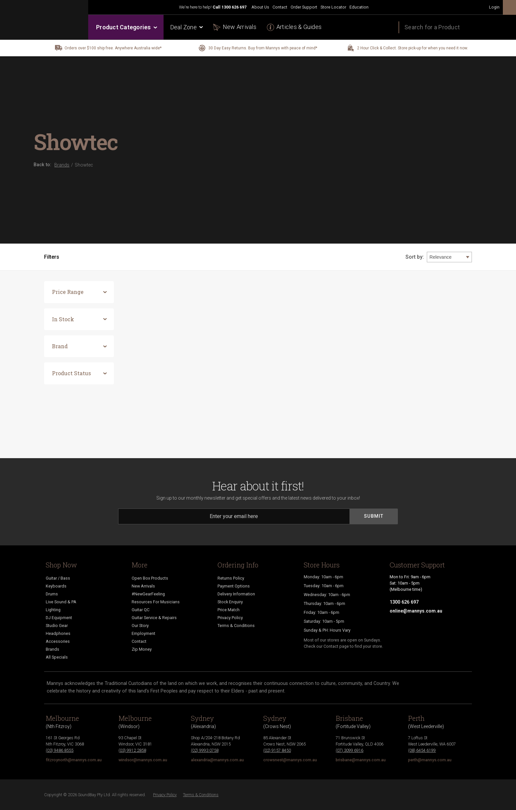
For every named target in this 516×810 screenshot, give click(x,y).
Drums (52, 593)
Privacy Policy (230, 617)
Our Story (140, 625)
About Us (260, 7)
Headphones (58, 633)
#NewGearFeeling (148, 593)
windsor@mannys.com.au (142, 759)
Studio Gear (57, 625)
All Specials (57, 657)
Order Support (304, 7)
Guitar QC (140, 609)
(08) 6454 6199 (422, 750)
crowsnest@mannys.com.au (290, 759)
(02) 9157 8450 (277, 750)
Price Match (229, 609)
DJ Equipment (59, 617)
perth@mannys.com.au (430, 759)
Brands (52, 649)
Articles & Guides (299, 26)
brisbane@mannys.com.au (361, 759)
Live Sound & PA (61, 601)
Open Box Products (150, 578)
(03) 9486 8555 (59, 750)
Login (494, 7)
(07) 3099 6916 (349, 750)
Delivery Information (236, 593)
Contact (279, 7)
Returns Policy (231, 578)
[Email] (234, 516)
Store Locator (333, 7)
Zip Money (142, 649)
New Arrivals (239, 26)
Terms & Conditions (236, 625)
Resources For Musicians (156, 601)
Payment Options (234, 586)
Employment (143, 633)
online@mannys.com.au (416, 611)
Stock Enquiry (230, 601)
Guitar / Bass (58, 578)
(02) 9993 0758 (205, 750)
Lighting (53, 609)
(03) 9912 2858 (132, 750)
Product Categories (126, 27)
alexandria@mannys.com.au (217, 759)
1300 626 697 (233, 7)
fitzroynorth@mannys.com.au (74, 759)
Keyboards (56, 586)
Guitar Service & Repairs (154, 617)
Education (359, 7)
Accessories (58, 641)
